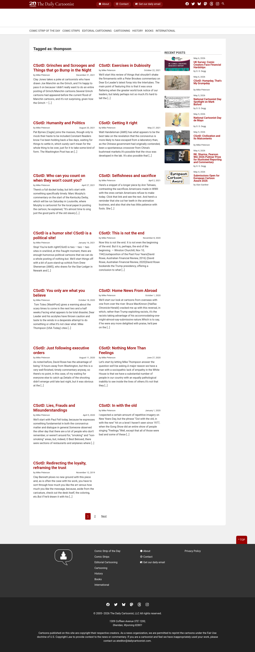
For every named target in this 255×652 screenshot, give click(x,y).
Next (104, 516)
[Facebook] (187, 4)
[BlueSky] (199, 4)
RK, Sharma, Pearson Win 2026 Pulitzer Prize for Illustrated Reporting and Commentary (207, 158)
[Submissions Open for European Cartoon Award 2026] (177, 178)
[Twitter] (193, 4)
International (165, 30)
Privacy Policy (193, 551)
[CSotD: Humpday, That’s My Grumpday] (177, 83)
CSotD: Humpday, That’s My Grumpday (207, 82)
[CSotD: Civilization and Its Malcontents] (177, 138)
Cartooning (122, 30)
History (137, 30)
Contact (122, 4)
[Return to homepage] (64, 570)
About (104, 4)
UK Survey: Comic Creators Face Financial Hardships (207, 65)
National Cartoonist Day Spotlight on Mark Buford (207, 102)
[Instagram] (218, 4)
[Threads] (211, 4)
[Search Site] (224, 4)
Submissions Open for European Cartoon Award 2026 (206, 178)
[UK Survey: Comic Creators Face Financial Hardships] (177, 64)
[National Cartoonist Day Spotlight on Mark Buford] (177, 101)
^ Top (241, 539)
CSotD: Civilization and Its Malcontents (206, 137)
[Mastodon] (205, 4)
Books (149, 30)
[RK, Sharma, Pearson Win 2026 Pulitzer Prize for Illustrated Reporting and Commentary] (177, 156)
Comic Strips (71, 30)
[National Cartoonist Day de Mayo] (177, 120)
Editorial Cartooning (97, 30)
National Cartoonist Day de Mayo (207, 119)
